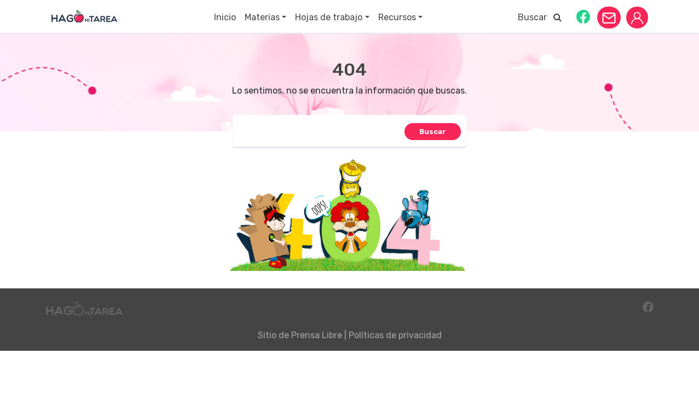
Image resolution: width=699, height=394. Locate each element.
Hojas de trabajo (328, 17)
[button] (583, 16)
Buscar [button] (540, 17)
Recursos (397, 17)
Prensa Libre (316, 335)
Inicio (225, 17)
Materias (262, 17)
